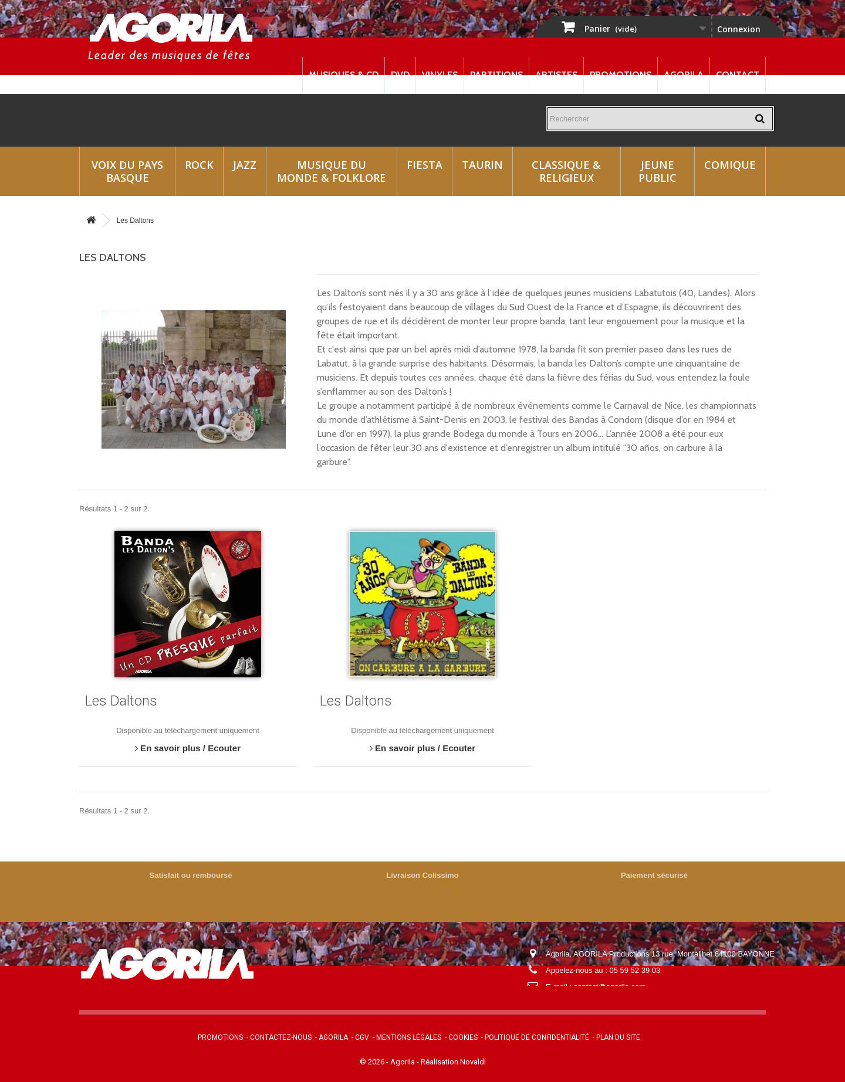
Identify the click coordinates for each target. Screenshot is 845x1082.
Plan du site (618, 1037)
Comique (730, 165)
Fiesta (424, 165)
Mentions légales (408, 1037)
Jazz (244, 165)
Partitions (496, 74)
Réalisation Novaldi (453, 1061)
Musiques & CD (343, 74)
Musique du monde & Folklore (331, 171)
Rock (199, 165)
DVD (400, 74)
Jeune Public (657, 171)
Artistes (556, 74)
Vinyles (440, 74)
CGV (362, 1037)
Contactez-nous (281, 1037)
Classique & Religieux (566, 171)
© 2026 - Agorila (388, 1061)
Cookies (463, 1037)
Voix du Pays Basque (127, 171)
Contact (737, 74)
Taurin (482, 165)
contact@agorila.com (609, 986)
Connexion (738, 29)
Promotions (620, 74)
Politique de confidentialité (537, 1037)
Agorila (684, 74)
